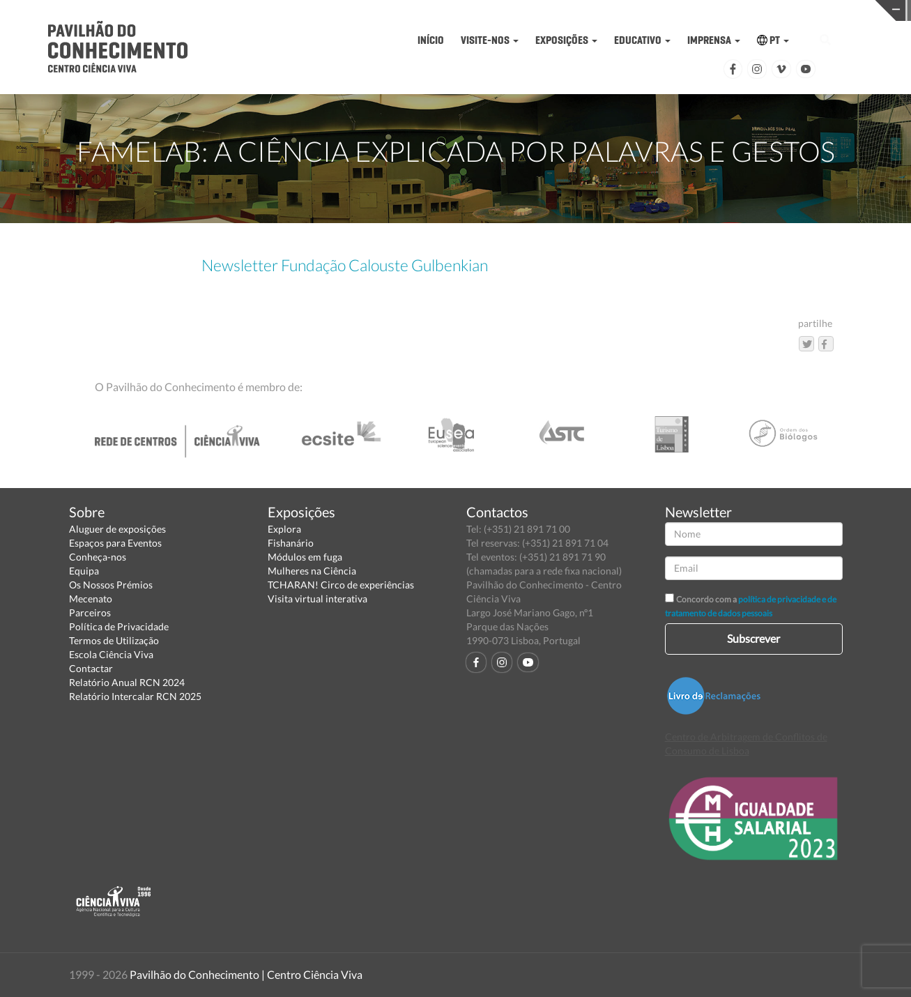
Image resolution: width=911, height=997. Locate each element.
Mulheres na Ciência (312, 571)
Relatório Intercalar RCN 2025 (135, 696)
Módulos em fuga (305, 557)
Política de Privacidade (119, 626)
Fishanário (291, 543)
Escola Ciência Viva (111, 654)
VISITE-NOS (490, 40)
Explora (284, 529)
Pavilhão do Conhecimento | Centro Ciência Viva (246, 974)
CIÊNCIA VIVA (721, 9)
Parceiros (90, 612)
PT (773, 40)
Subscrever (753, 638)
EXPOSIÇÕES (566, 40)
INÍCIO (431, 40)
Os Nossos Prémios (111, 585)
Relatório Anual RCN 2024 (127, 682)
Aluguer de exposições (117, 529)
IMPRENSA (713, 40)
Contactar (91, 668)
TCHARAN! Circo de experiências (341, 585)
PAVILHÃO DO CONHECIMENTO (523, 11)
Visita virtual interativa (317, 598)
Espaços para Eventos (115, 543)
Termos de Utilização (114, 640)
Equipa (84, 571)
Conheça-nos (97, 557)
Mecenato (90, 598)
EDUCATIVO (642, 40)
